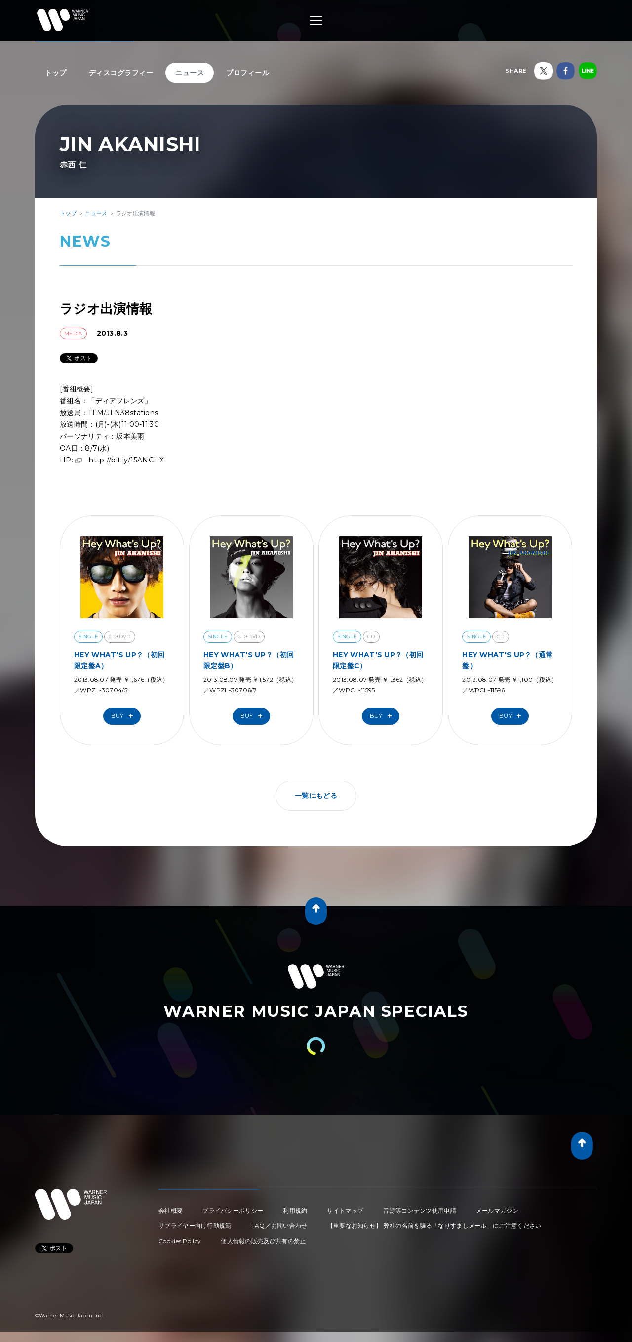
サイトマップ (345, 1210)
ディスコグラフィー (121, 72)
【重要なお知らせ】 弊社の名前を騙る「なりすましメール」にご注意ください (434, 1225)
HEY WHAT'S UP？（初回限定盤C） (378, 660)
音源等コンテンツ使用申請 (419, 1210)
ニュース (189, 72)
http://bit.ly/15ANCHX (126, 460)
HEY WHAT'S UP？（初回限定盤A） (119, 660)
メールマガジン (497, 1210)
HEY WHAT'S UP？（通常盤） (507, 660)
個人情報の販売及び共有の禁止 (263, 1241)
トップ (56, 72)
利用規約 (295, 1210)
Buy (124, 716)
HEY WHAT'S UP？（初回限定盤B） (248, 660)
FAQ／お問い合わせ (279, 1225)
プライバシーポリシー (232, 1210)
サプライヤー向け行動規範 (195, 1225)
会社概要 (170, 1210)
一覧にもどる (316, 795)
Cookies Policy (179, 1241)
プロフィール (247, 72)
